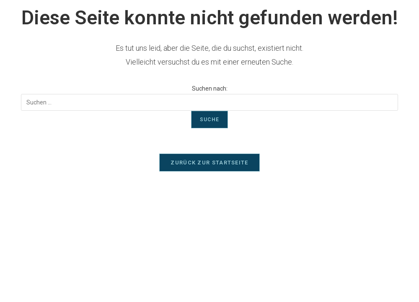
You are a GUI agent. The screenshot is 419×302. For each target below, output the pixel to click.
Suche (209, 119)
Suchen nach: (210, 88)
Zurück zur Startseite (209, 162)
